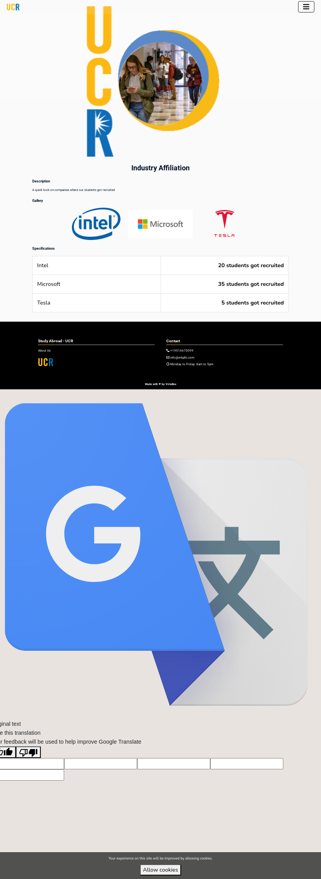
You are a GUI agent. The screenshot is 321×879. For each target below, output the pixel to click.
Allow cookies (160, 870)
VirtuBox (171, 384)
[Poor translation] (28, 752)
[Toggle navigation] (306, 6)
